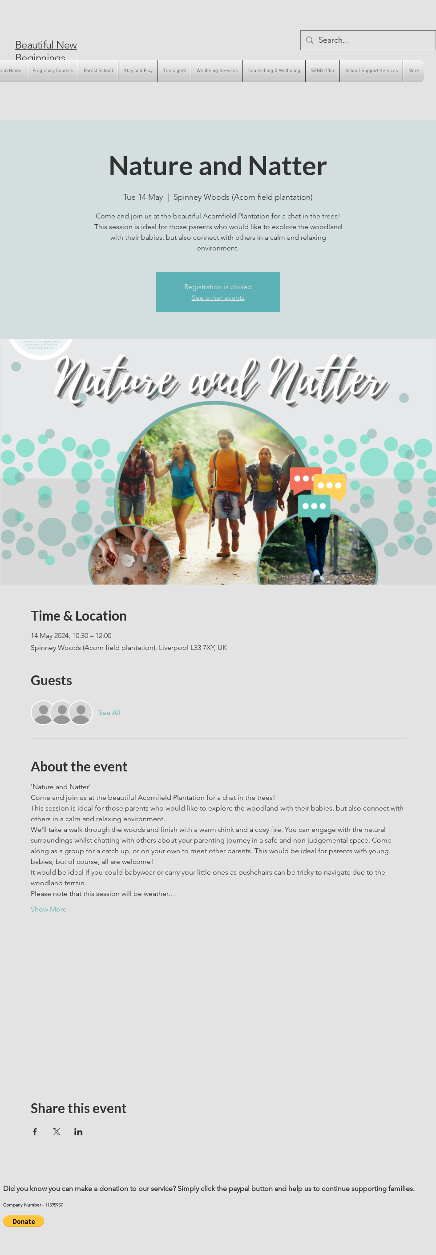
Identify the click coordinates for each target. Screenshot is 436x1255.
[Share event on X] (56, 1131)
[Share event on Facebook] (35, 1131)
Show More (49, 909)
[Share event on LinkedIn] (78, 1131)
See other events (218, 297)
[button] (23, 1221)
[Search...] (368, 40)
